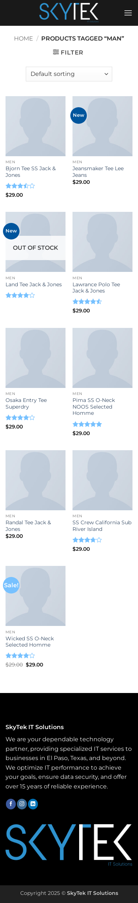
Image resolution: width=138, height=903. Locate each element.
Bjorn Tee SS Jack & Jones (31, 171)
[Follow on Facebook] (11, 804)
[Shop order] (69, 74)
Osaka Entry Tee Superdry (26, 403)
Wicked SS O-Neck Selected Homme (30, 642)
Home (23, 38)
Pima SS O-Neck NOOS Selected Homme (93, 406)
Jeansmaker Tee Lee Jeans (98, 171)
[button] (128, 13)
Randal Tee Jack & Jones (28, 525)
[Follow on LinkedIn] (33, 804)
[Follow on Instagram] (22, 804)
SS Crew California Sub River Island (101, 525)
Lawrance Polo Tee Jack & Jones (96, 287)
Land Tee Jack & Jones (34, 284)
